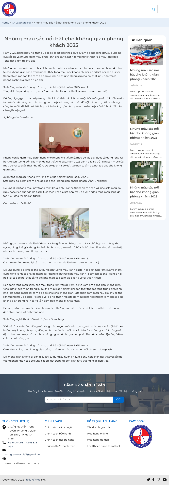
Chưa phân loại (21, 22)
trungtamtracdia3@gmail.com (23, 454)
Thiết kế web (32, 479)
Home (5, 22)
